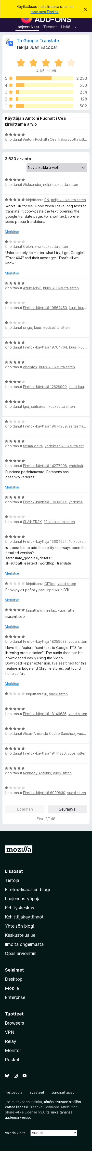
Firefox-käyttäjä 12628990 (45, 387)
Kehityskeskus (19, 907)
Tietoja (12, 880)
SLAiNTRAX (32, 522)
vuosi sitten (66, 584)
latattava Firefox (45, 12)
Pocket (12, 1059)
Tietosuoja (13, 1092)
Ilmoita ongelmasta (24, 944)
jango (27, 327)
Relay (10, 1041)
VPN (9, 1032)
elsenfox (30, 367)
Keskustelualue (20, 935)
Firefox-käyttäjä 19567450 (45, 308)
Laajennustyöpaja (22, 898)
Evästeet (37, 1092)
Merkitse (12, 232)
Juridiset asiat (63, 1092)
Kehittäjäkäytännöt (24, 916)
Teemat (50, 26)
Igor (26, 406)
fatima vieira (33, 446)
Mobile (12, 988)
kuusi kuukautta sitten (61, 288)
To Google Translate (38, 40)
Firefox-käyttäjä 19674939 (45, 426)
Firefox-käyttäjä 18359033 (44, 641)
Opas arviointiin (20, 953)
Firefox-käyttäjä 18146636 (44, 714)
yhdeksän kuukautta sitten (66, 446)
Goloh (28, 246)
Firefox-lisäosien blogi (27, 889)
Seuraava (67, 809)
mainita (36, 1102)
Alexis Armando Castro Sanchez (49, 733)
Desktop (13, 979)
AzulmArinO (32, 288)
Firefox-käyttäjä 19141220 (44, 753)
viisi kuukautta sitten (51, 246)
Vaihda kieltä (15, 1133)
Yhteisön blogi (19, 926)
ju (45, 694)
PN (46, 200)
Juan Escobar (43, 47)
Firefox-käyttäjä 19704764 (45, 347)
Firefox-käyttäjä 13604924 (45, 541)
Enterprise (15, 997)
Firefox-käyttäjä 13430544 (45, 502)
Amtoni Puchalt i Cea (39, 139)
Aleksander (32, 184)
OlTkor (49, 584)
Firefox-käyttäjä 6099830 (44, 793)
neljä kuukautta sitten (60, 184)
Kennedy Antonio (37, 773)
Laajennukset (27, 26)
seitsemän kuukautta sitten (53, 406)
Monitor (13, 1050)
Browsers (14, 1023)
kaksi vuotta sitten (73, 139)
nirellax (50, 610)
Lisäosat (14, 871)
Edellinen (25, 809)
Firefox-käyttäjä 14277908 (45, 466)
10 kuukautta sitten (59, 522)
